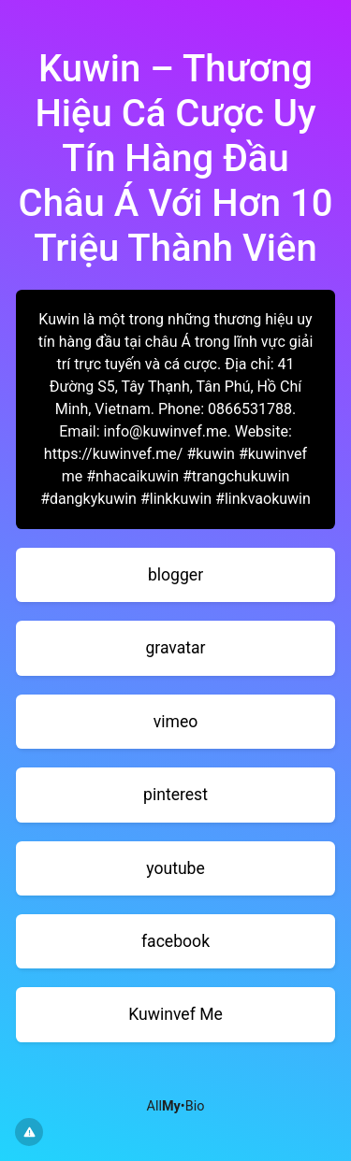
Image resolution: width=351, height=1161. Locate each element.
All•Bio (176, 1106)
